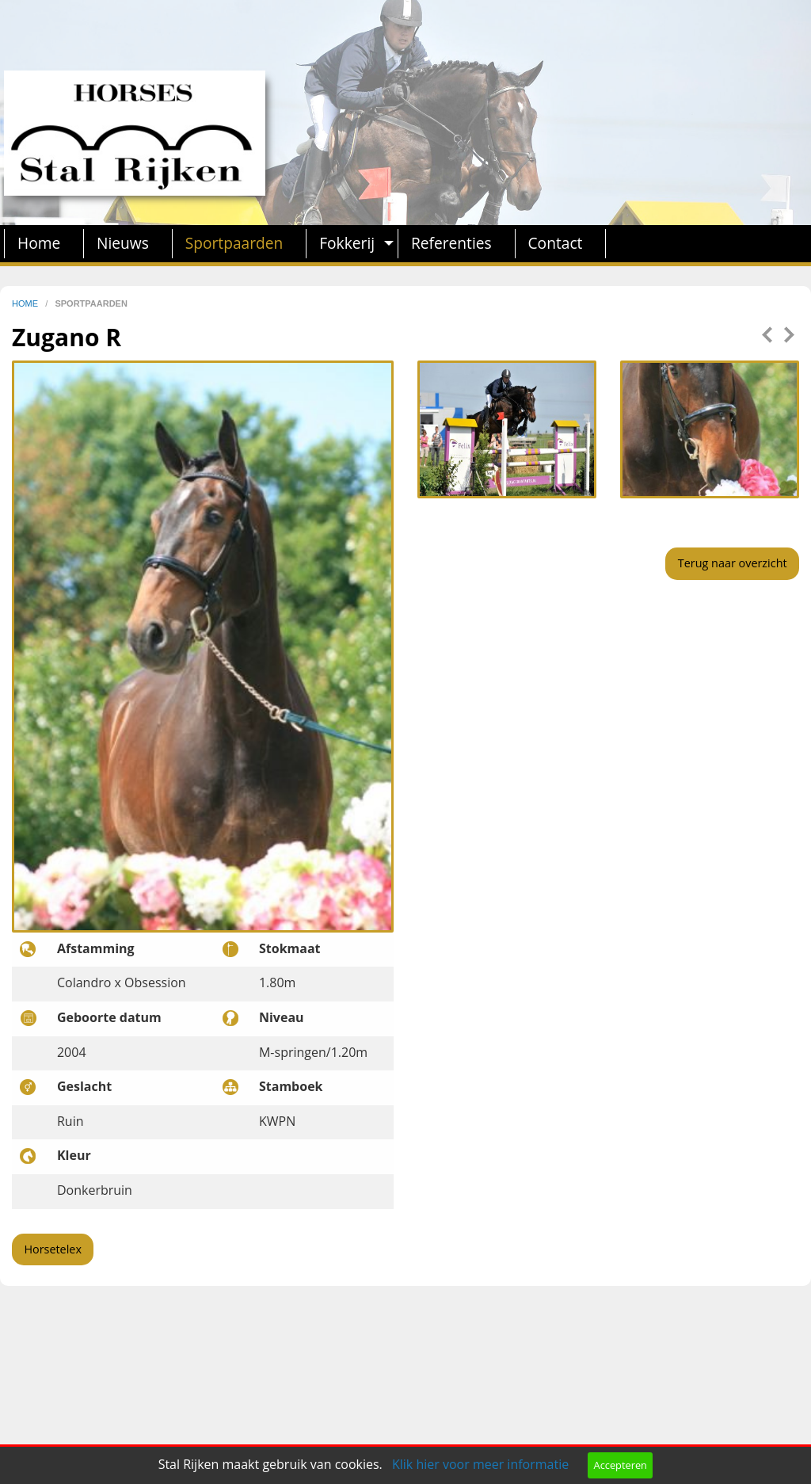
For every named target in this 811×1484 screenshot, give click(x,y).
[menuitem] (44, 243)
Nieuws (123, 243)
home (26, 303)
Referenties (451, 243)
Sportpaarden (234, 243)
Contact (555, 243)
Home (38, 243)
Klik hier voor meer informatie (480, 1464)
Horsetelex (53, 1249)
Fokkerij (347, 243)
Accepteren (620, 1465)
